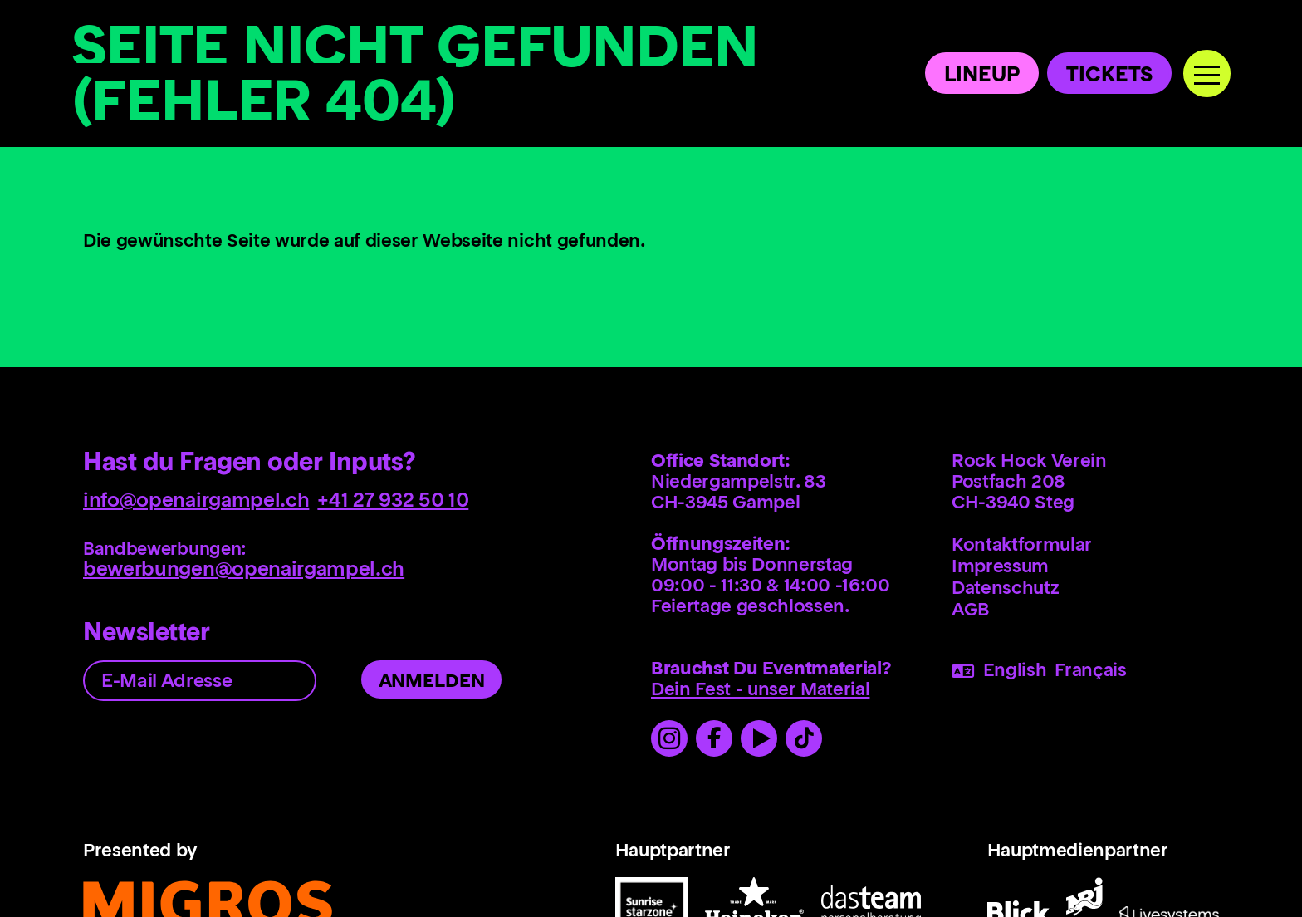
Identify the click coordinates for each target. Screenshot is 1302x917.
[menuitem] (1085, 546)
